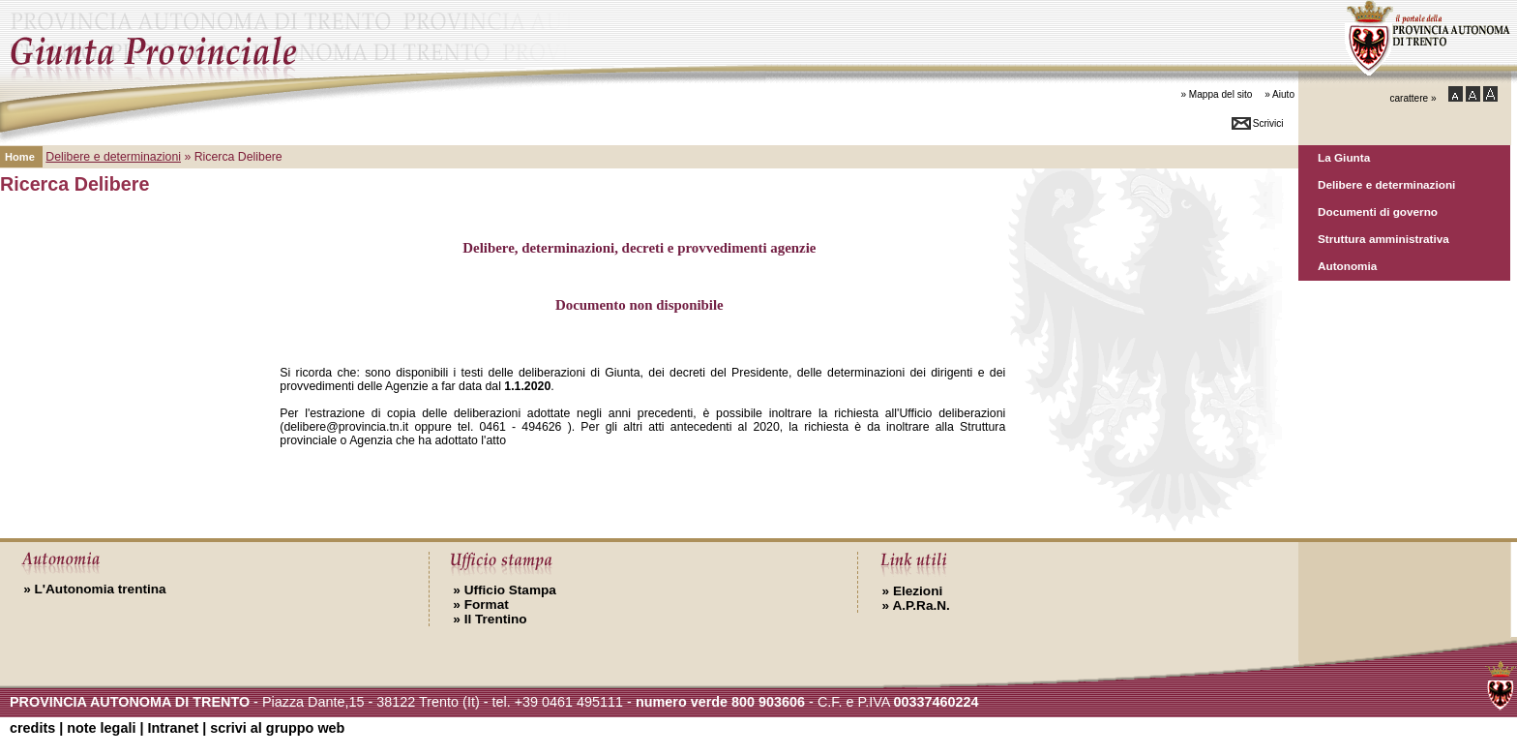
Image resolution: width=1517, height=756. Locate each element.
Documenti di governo (1378, 211)
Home (20, 157)
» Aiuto (1279, 94)
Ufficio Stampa (504, 590)
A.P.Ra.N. (916, 605)
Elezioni (912, 591)
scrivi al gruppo (277, 728)
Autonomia (1347, 265)
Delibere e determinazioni (1386, 184)
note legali (101, 728)
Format (480, 604)
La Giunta (1344, 157)
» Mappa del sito (1216, 94)
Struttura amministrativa (1383, 238)
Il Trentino (489, 619)
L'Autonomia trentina (94, 589)
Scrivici (1268, 123)
